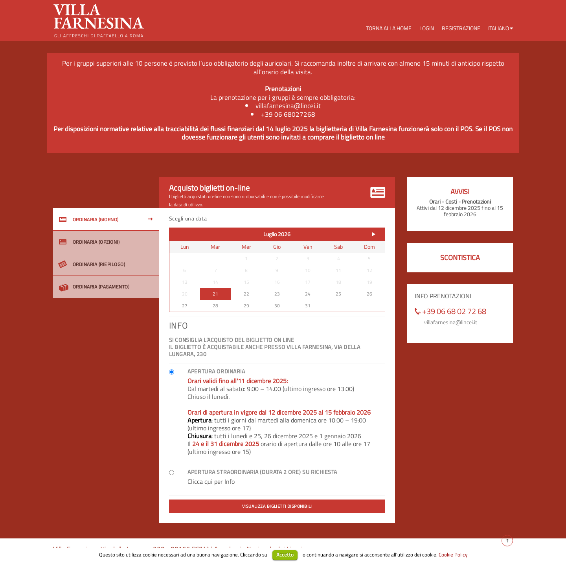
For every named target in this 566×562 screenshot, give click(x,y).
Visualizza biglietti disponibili (277, 506)
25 (338, 294)
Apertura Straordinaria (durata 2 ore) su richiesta (262, 472)
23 (277, 294)
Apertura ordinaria (216, 371)
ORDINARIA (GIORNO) (89, 219)
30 (277, 305)
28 (215, 305)
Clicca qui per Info (211, 481)
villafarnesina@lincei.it (450, 322)
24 (308, 294)
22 (246, 294)
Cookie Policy (453, 554)
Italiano (498, 28)
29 (246, 305)
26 (369, 294)
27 (184, 305)
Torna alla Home (389, 28)
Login (426, 28)
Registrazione (461, 28)
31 (308, 305)
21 (215, 294)
